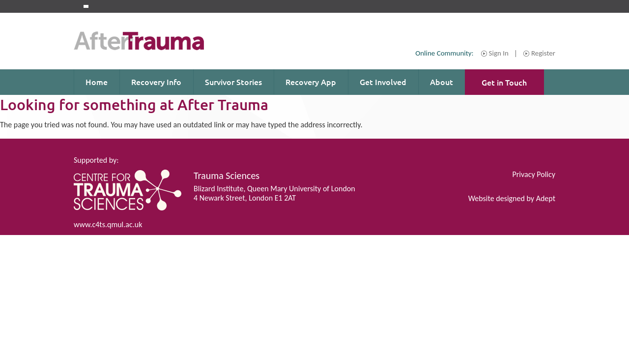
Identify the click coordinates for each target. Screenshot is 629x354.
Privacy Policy (533, 174)
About (441, 81)
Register (543, 53)
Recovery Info (156, 81)
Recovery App (311, 81)
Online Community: (444, 53)
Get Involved (383, 81)
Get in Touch (504, 82)
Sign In (499, 53)
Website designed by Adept (511, 198)
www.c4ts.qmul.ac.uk (108, 224)
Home (97, 81)
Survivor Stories (233, 81)
